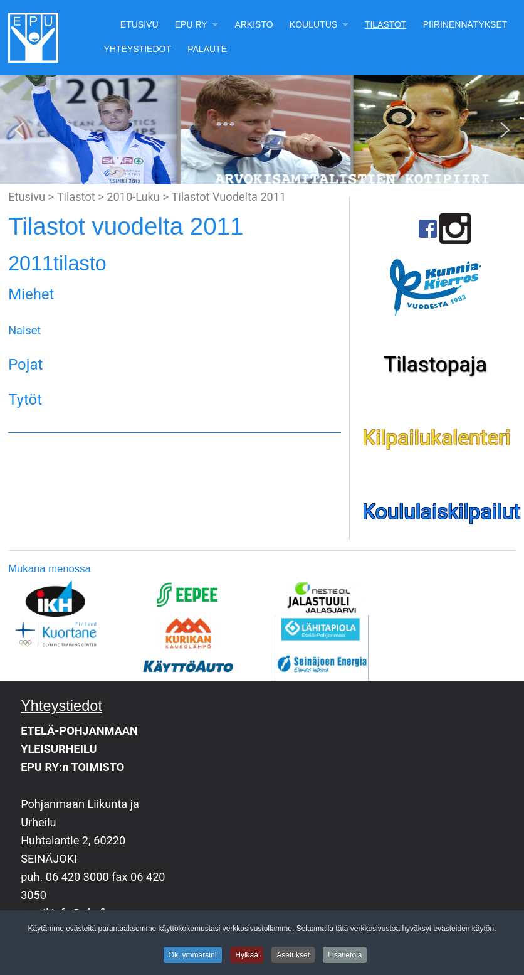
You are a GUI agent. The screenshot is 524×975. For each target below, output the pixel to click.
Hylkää (246, 956)
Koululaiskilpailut (441, 511)
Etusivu (139, 24)
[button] (19, 130)
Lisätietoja (345, 956)
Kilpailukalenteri (436, 437)
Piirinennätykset (465, 24)
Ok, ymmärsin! (193, 956)
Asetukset (293, 956)
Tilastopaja (435, 364)
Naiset (24, 330)
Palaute (207, 49)
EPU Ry (191, 24)
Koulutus (313, 24)
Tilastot (386, 24)
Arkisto (253, 24)
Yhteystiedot (137, 49)
